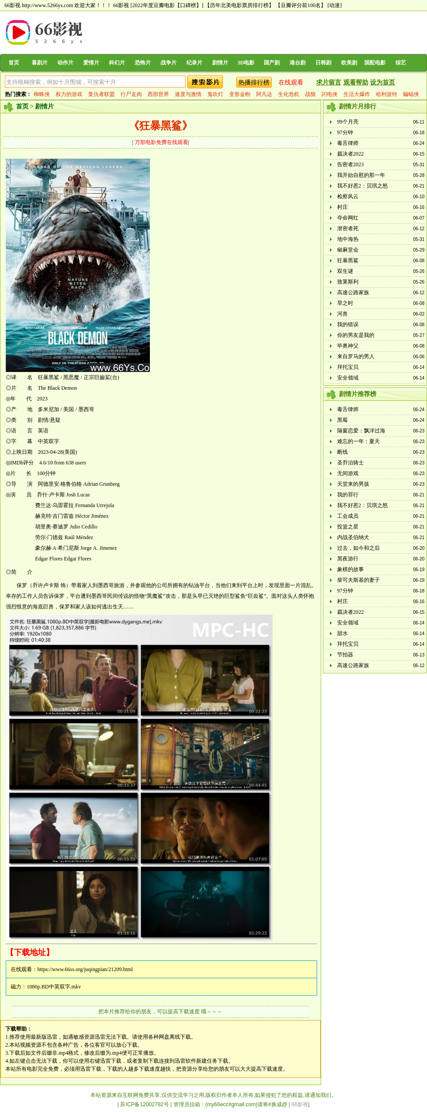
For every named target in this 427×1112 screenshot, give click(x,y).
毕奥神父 (348, 346)
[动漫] (334, 5)
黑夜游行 (348, 559)
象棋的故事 (350, 569)
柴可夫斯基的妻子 (358, 580)
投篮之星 (348, 527)
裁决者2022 (350, 154)
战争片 (169, 63)
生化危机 (288, 94)
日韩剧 (323, 63)
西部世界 (158, 94)
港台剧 (298, 63)
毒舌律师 (348, 143)
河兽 (342, 314)
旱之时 (345, 303)
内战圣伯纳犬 (353, 537)
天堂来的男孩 (353, 484)
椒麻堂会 (348, 250)
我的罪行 (348, 495)
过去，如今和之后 (358, 548)
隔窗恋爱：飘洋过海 (361, 431)
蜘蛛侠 (42, 94)
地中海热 (348, 239)
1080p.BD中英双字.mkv (54, 987)
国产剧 (272, 63)
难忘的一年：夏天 (358, 441)
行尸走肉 (131, 94)
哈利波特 (386, 94)
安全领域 (348, 378)
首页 (13, 63)
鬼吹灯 (215, 94)
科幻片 (117, 63)
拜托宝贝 (348, 367)
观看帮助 (355, 82)
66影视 (121, 5)
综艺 (400, 63)
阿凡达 (264, 94)
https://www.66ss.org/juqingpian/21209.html (85, 969)
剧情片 (220, 63)
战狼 (310, 94)
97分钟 (345, 132)
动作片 (65, 63)
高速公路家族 (353, 292)
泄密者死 (348, 228)
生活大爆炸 (356, 94)
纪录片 (194, 63)
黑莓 (342, 420)
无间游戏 (348, 473)
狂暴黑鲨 (348, 260)
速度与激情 (188, 94)
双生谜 (345, 271)
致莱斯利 (348, 282)
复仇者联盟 (101, 94)
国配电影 (375, 63)
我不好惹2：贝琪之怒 (362, 186)
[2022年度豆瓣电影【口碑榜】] (166, 5)
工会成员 (348, 516)
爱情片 (91, 63)
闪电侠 (330, 94)
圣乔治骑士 (350, 463)
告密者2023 (350, 164)
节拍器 (345, 655)
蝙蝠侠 (411, 94)
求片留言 (328, 82)
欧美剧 (349, 63)
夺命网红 (348, 218)
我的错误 (348, 324)
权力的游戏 (69, 94)
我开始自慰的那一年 (361, 175)
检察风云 (348, 196)
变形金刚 (239, 94)
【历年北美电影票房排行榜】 (239, 5)
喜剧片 (40, 63)
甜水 (342, 633)
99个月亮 (348, 122)
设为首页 (382, 82)
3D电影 (246, 63)
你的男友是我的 (356, 335)
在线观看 (290, 82)
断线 (342, 452)
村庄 (342, 207)
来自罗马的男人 (356, 356)
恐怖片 (143, 63)
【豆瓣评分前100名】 (300, 5)
